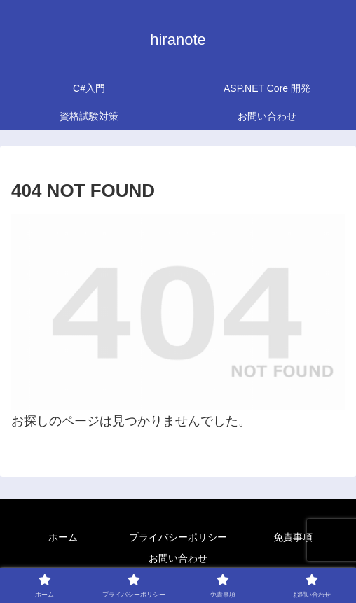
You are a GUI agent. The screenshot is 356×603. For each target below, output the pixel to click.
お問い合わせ (178, 558)
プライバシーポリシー (178, 537)
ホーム (63, 537)
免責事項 (293, 537)
